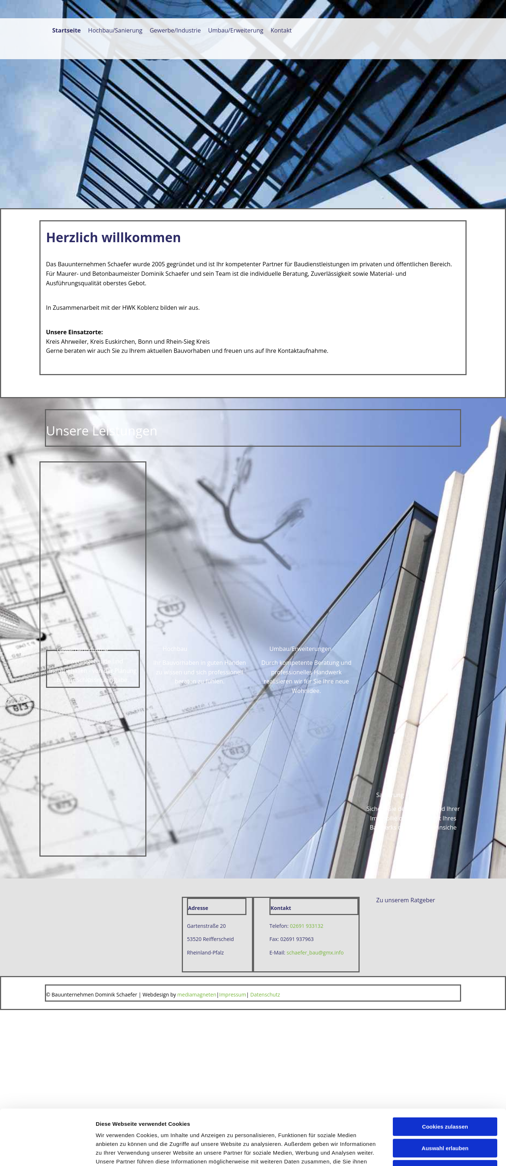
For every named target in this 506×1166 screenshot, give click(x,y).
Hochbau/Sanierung (115, 30)
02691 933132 (306, 925)
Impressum (232, 994)
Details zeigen (388, 649)
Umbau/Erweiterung (235, 30)
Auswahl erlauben (445, 595)
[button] (390, 795)
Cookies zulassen (445, 574)
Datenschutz (265, 994)
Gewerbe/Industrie (175, 30)
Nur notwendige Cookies (445, 617)
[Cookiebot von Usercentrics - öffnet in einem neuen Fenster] (47, 649)
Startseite (66, 30)
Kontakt (281, 30)
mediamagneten (196, 994)
